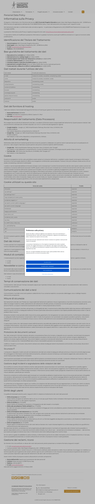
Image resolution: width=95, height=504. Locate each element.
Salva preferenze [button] (47, 270)
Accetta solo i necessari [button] (47, 266)
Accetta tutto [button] (47, 262)
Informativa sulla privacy (47, 274)
